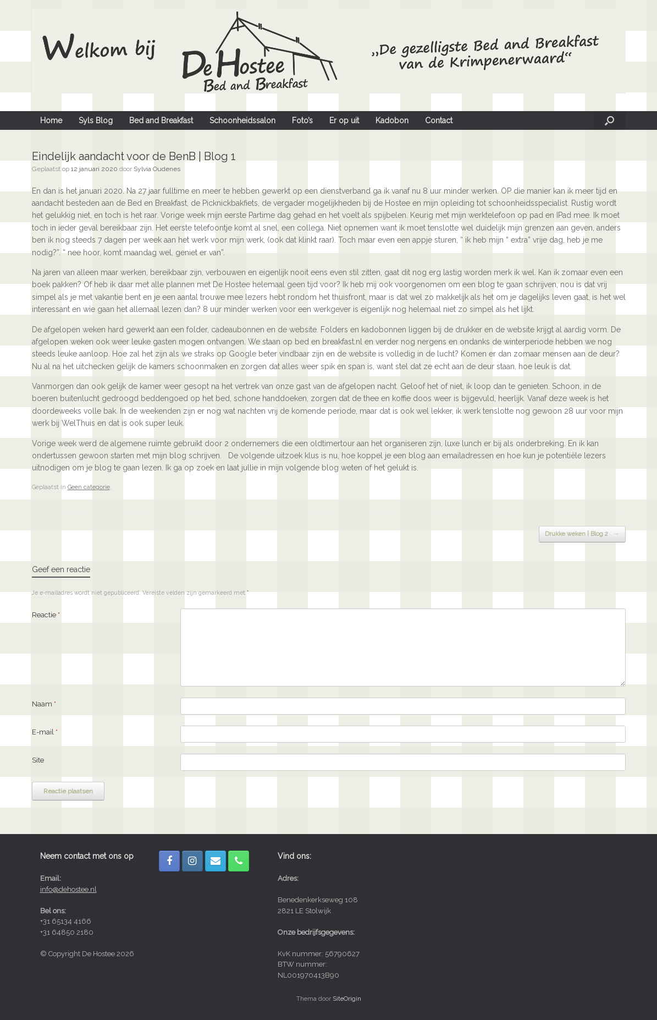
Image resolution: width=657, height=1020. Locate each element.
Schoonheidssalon (242, 120)
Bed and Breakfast (161, 120)
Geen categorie (89, 487)
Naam (44, 704)
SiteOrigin (347, 998)
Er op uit (344, 120)
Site (38, 760)
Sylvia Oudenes (157, 169)
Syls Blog (96, 120)
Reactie (46, 615)
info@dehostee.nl (68, 889)
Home (51, 120)
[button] (609, 120)
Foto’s (302, 120)
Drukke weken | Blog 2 (582, 534)
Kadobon (392, 120)
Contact (438, 120)
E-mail (45, 732)
